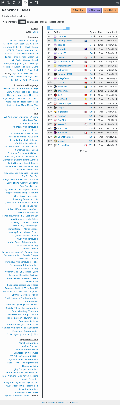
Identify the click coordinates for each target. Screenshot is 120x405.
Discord (51, 402)
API (43, 402)
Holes (22, 21)
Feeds (61, 402)
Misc (56, 21)
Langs (32, 21)
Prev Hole (78, 10)
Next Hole (110, 10)
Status (75, 402)
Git (67, 402)
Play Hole (94, 10)
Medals (43, 21)
